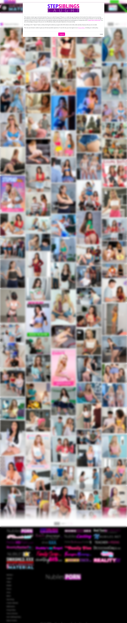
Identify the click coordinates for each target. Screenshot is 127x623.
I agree (61, 34)
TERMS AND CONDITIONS (94, 20)
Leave (101, 34)
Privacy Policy (81, 27)
